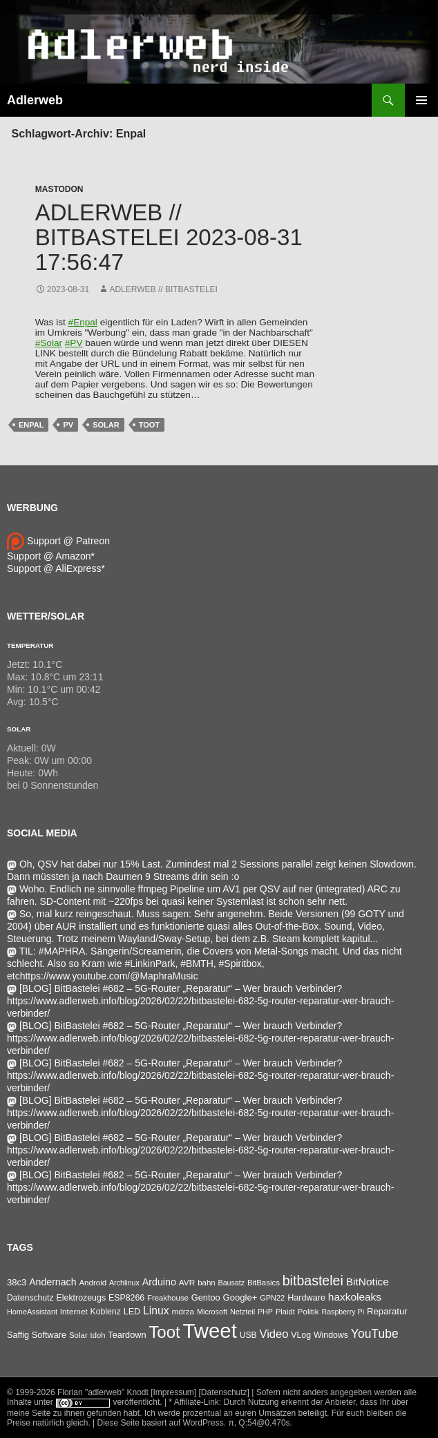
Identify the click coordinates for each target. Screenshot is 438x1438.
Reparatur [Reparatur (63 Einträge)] (387, 1311)
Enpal (31, 425)
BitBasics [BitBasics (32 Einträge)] (263, 1282)
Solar (106, 425)
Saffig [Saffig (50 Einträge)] (18, 1335)
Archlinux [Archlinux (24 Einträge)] (124, 1282)
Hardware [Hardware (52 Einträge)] (306, 1298)
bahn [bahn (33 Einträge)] (207, 1282)
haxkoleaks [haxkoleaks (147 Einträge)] (354, 1297)
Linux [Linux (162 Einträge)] (156, 1310)
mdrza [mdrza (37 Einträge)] (182, 1311)
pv (68, 425)
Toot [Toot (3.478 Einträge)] (164, 1332)
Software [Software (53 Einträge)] (49, 1335)
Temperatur (30, 645)
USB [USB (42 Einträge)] (248, 1335)
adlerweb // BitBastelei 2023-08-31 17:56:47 (169, 237)
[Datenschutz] (224, 1392)
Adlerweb (35, 100)
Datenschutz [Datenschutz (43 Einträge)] (30, 1298)
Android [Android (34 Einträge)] (92, 1282)
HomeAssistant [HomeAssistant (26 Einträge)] (32, 1311)
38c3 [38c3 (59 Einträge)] (16, 1282)
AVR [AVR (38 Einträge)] (187, 1282)
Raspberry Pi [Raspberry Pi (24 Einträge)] (342, 1311)
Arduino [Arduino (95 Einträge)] (159, 1281)
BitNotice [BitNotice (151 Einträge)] (367, 1281)
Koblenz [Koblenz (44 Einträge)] (106, 1311)
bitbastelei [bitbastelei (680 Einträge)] (313, 1280)
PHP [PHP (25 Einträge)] (265, 1311)
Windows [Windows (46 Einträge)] (331, 1335)
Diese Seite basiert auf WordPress (160, 1423)
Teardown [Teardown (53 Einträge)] (127, 1335)
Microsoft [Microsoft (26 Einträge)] (212, 1311)
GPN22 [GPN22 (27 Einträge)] (272, 1298)
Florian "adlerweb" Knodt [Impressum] (126, 1392)
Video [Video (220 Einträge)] (273, 1333)
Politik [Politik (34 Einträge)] (308, 1311)
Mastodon (59, 189)
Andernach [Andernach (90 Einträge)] (52, 1281)
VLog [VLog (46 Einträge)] (301, 1335)
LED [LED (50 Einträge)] (132, 1311)
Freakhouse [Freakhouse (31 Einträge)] (168, 1298)
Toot (149, 425)
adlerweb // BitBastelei (163, 289)
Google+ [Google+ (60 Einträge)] (240, 1297)
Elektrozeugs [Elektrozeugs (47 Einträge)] (81, 1298)
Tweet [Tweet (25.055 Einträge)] (210, 1330)
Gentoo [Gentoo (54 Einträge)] (205, 1297)
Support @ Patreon (58, 540)
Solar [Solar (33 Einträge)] (78, 1335)
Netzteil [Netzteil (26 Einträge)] (242, 1311)
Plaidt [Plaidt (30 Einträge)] (285, 1311)
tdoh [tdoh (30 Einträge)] (98, 1335)
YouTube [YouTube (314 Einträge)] (375, 1334)
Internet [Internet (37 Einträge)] (74, 1311)
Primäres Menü (421, 100)
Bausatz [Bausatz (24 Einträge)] (231, 1282)
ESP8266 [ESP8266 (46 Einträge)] (126, 1298)
